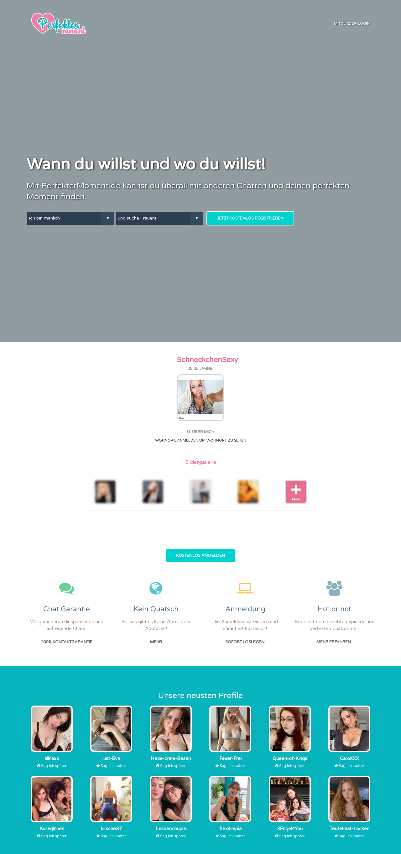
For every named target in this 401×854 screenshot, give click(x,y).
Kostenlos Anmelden (200, 555)
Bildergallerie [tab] (200, 462)
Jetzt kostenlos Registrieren (250, 218)
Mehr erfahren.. (334, 641)
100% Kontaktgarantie (66, 641)
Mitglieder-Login (352, 23)
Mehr (156, 641)
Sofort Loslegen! (245, 641)
